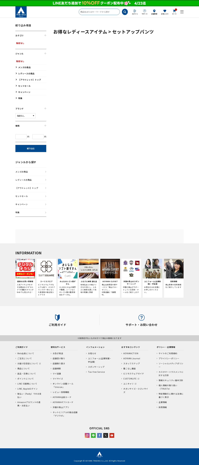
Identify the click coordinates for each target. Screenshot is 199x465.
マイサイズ (58, 378)
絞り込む (31, 148)
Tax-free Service (96, 371)
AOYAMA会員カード (62, 397)
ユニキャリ (128, 383)
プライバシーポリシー (169, 358)
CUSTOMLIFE (130, 378)
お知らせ (92, 353)
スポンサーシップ (96, 366)
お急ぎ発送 (58, 353)
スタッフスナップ (131, 363)
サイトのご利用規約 (168, 353)
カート (174, 12)
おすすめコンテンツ (130, 347)
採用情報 (163, 407)
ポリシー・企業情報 (166, 347)
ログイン (135, 14)
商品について (23, 368)
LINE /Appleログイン (27, 388)
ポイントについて (25, 378)
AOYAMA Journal (131, 358)
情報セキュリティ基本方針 (171, 380)
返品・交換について (26, 373)
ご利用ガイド (21, 347)
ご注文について (24, 358)
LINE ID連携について (27, 383)
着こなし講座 (129, 368)
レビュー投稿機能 (61, 392)
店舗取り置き (59, 363)
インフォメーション (95, 347)
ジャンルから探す (25, 162)
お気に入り (165, 14)
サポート (145, 14)
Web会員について (25, 353)
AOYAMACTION (130, 353)
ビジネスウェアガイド (133, 373)
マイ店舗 (57, 373)
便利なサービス (58, 347)
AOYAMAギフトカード (63, 402)
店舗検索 (154, 14)
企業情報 (163, 402)
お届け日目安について (27, 363)
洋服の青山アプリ (61, 407)
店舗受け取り (59, 358)
